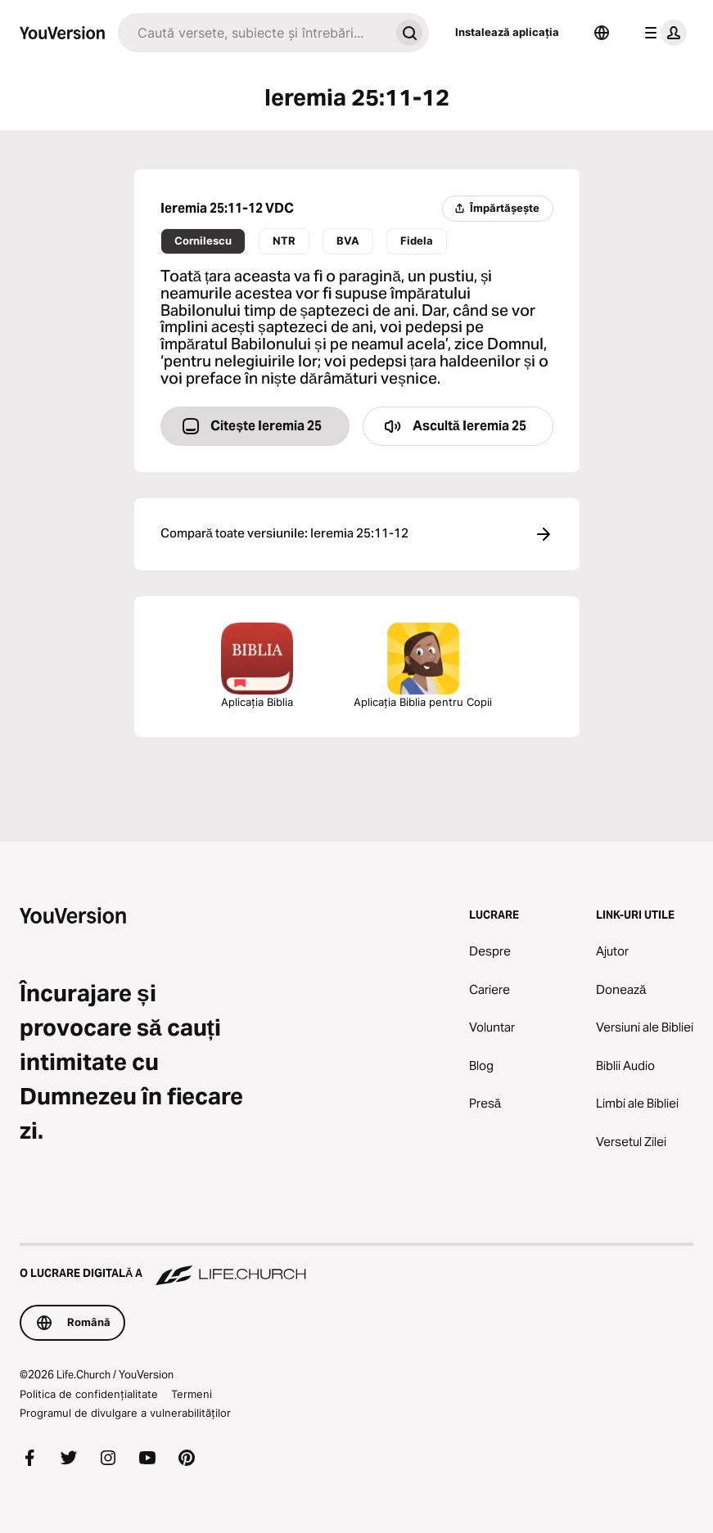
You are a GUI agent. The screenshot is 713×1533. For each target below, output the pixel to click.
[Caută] (254, 33)
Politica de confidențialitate (89, 1393)
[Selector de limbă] (601, 32)
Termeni (191, 1393)
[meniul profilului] (662, 32)
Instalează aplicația (507, 31)
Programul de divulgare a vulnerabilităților (125, 1412)
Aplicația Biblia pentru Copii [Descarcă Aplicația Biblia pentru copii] (423, 665)
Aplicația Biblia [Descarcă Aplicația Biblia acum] (257, 665)
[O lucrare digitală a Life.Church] (356, 1265)
